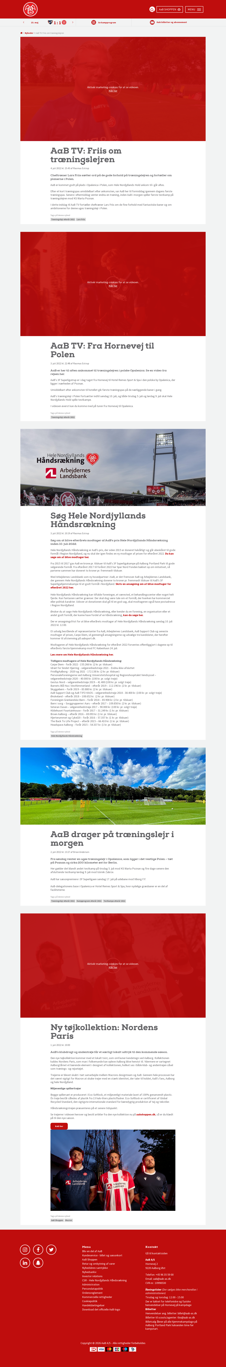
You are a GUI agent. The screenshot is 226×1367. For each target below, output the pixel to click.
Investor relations (92, 1276)
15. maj (34, 22)
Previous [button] (72, 22)
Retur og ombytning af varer (98, 1263)
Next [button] (23, 22)
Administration (90, 1284)
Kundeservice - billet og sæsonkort (102, 1255)
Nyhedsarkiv (89, 1272)
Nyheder (29, 33)
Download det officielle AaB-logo (101, 1309)
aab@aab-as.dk (162, 1279)
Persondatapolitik (92, 1288)
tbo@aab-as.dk (186, 1317)
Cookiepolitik (89, 1301)
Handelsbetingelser (93, 1305)
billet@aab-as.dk (187, 1313)
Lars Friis (81, 219)
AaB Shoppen (57, 1220)
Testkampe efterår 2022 (114, 901)
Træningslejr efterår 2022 (63, 219)
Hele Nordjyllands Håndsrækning (66, 736)
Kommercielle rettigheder (97, 1297)
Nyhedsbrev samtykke (95, 1268)
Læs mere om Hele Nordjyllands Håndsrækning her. (82, 654)
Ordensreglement (92, 1293)
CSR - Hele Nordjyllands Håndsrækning (104, 1280)
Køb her (59, 1126)
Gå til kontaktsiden (156, 1253)
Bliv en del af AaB (92, 1251)
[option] (48, 22)
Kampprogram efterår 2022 (89, 901)
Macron (68, 1220)
